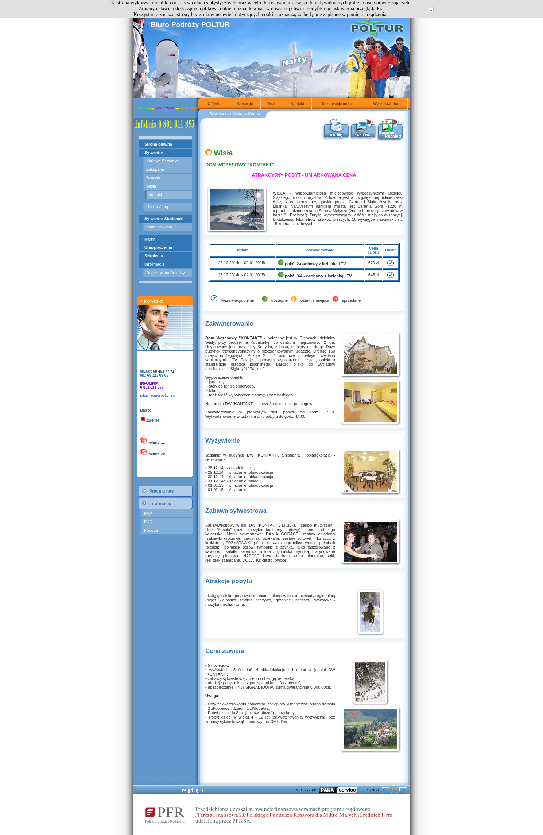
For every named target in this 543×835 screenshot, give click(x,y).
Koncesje (245, 104)
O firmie (214, 104)
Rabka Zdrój (157, 206)
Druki (272, 104)
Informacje (154, 264)
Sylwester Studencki (163, 218)
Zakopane (155, 169)
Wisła (151, 186)
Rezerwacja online (338, 104)
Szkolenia (153, 256)
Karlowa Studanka (162, 161)
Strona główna (158, 144)
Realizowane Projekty (165, 272)
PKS (148, 522)
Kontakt (155, 194)
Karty (149, 239)
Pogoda (151, 530)
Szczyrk (153, 178)
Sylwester (153, 152)
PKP (148, 513)
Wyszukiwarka (385, 104)
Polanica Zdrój (159, 227)
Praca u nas (161, 491)
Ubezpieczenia (158, 247)
